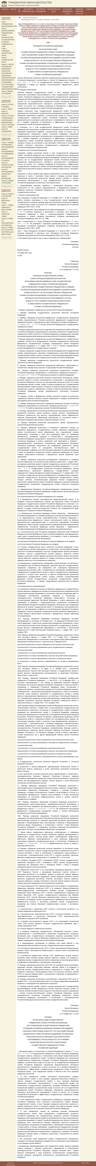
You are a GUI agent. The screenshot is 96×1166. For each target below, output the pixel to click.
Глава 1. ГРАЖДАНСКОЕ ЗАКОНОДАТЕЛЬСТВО (9, 24)
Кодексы (5, 9)
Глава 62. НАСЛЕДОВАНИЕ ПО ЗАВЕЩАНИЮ (7, 151)
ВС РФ (19, 10)
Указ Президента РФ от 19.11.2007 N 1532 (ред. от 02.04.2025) (40, 19)
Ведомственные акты (53, 10)
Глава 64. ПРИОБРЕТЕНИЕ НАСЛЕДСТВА (7, 165)
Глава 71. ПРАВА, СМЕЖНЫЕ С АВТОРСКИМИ (7, 207)
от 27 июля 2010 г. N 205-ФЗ (44, 809)
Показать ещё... (7, 97)
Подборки (90, 9)
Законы (13, 9)
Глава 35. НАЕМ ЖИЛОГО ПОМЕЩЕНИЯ (6, 129)
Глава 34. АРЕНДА (7, 125)
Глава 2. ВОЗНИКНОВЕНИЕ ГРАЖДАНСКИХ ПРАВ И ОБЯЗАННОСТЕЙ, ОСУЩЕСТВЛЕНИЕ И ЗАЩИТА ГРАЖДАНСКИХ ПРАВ (7, 37)
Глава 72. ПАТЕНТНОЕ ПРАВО (5, 214)
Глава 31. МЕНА (6, 109)
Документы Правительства (28, 10)
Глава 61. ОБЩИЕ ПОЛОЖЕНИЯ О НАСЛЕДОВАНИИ (7, 145)
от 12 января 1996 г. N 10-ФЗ (35, 843)
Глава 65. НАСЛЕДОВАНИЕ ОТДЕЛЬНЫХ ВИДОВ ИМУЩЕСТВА (7, 174)
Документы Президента (41, 10)
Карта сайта (85, 1163)
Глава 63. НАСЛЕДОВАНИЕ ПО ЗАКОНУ (7, 158)
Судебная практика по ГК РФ (79, 11)
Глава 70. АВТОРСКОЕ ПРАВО (5, 201)
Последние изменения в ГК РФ (67, 11)
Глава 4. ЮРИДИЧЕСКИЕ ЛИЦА (7, 60)
